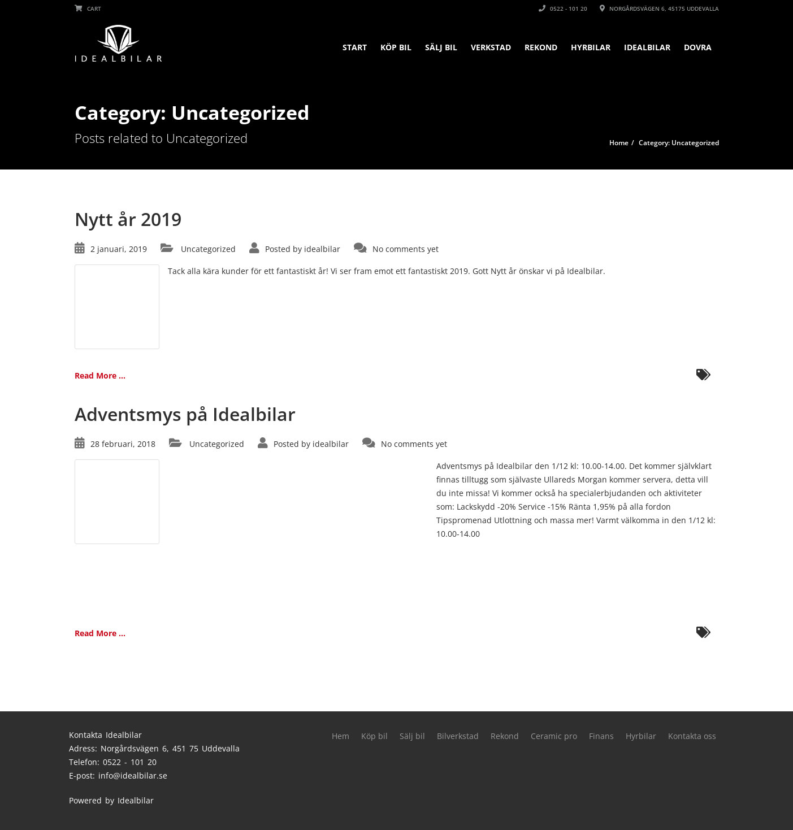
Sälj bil (441, 47)
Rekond (541, 47)
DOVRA (698, 47)
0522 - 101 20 (563, 8)
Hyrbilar (590, 47)
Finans (601, 736)
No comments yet (405, 249)
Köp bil (395, 47)
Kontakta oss (692, 736)
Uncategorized (208, 249)
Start (355, 47)
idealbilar (322, 249)
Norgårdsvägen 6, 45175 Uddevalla (659, 8)
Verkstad (491, 47)
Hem (340, 736)
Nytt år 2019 (128, 219)
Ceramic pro (554, 736)
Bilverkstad (458, 736)
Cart (88, 8)
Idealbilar (647, 47)
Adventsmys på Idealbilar (185, 414)
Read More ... (100, 375)
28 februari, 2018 (122, 443)
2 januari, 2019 (118, 249)
